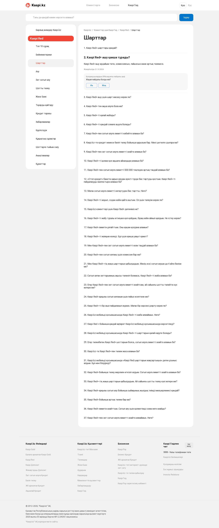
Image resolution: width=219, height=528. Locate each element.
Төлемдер (82, 460)
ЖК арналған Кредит (35, 486)
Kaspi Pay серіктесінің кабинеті (132, 483)
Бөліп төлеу (31, 480)
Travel (80, 454)
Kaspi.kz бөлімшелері (173, 457)
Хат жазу (189, 445)
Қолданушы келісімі (172, 464)
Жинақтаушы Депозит (36, 470)
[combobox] (104, 17)
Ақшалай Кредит (33, 491)
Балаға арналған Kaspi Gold (38, 454)
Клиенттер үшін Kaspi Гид (105, 30)
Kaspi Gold (30, 449)
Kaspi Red (124, 30)
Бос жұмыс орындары (173, 469)
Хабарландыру (84, 486)
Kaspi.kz (87, 30)
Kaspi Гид (82, 491)
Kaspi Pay (122, 449)
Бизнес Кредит (125, 454)
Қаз (183, 5)
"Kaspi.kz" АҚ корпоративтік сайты (42, 522)
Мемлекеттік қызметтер (89, 480)
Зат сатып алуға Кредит (37, 475)
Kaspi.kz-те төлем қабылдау (131, 473)
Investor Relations (171, 475)
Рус (190, 5)
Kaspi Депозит (32, 465)
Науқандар (82, 475)
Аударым (82, 470)
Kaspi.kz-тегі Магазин (88, 449)
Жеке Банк (82, 465)
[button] (136, 73)
